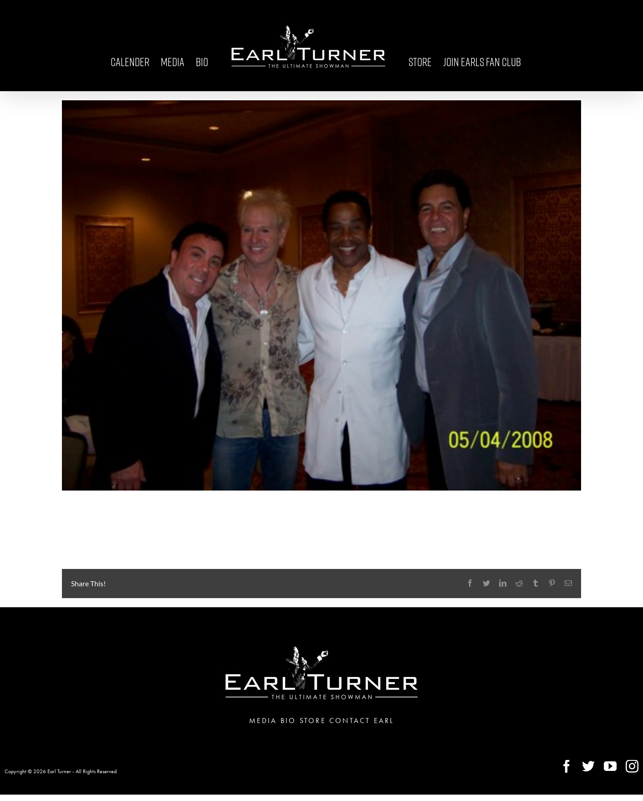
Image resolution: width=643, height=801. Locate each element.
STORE (313, 720)
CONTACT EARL (361, 720)
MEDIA (263, 720)
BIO (288, 720)
